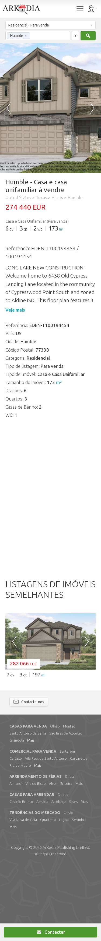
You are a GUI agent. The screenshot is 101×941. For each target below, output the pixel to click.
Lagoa (64, 895)
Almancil (15, 859)
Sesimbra (79, 895)
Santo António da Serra (27, 809)
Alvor (53, 859)
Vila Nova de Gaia (23, 895)
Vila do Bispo (36, 859)
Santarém (67, 827)
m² (61, 229)
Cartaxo (15, 834)
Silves (73, 877)
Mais (30, 816)
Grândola (16, 816)
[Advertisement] (50, 604)
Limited (66, 923)
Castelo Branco (21, 877)
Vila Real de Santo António (46, 834)
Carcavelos (78, 834)
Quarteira (48, 895)
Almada (42, 877)
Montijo (69, 802)
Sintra (69, 852)
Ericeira (66, 859)
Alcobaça (58, 877)
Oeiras (62, 870)
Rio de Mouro (20, 841)
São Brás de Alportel (65, 809)
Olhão (55, 802)
